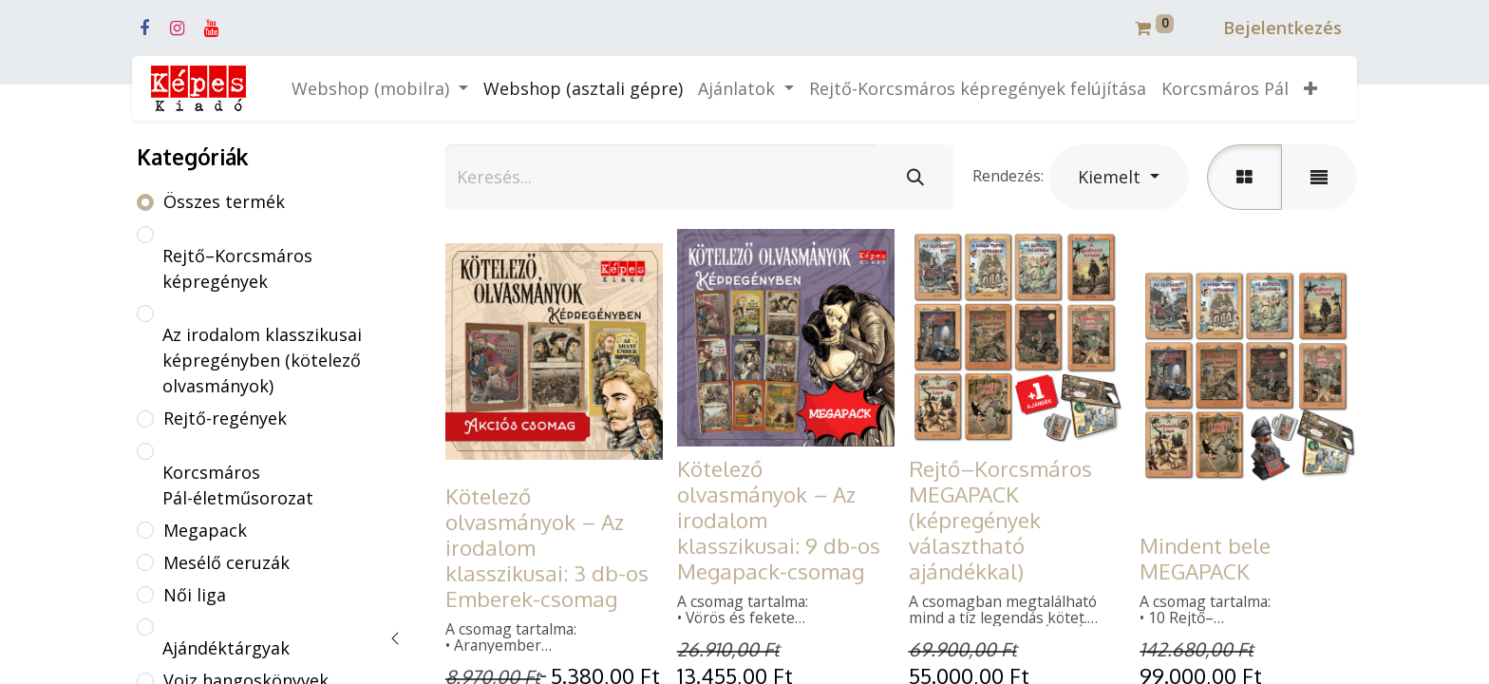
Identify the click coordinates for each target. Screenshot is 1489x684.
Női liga (194, 594)
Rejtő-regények (225, 418)
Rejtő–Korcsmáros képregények (237, 268)
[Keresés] (915, 177)
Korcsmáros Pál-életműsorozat (237, 485)
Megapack (205, 530)
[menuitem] (583, 88)
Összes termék (224, 201)
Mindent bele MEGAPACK (1205, 558)
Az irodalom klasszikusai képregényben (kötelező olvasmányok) (262, 360)
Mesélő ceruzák (226, 562)
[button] (1310, 88)
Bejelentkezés (1282, 27)
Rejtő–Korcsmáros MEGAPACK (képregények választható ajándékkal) (1000, 519)
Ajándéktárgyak (226, 647)
